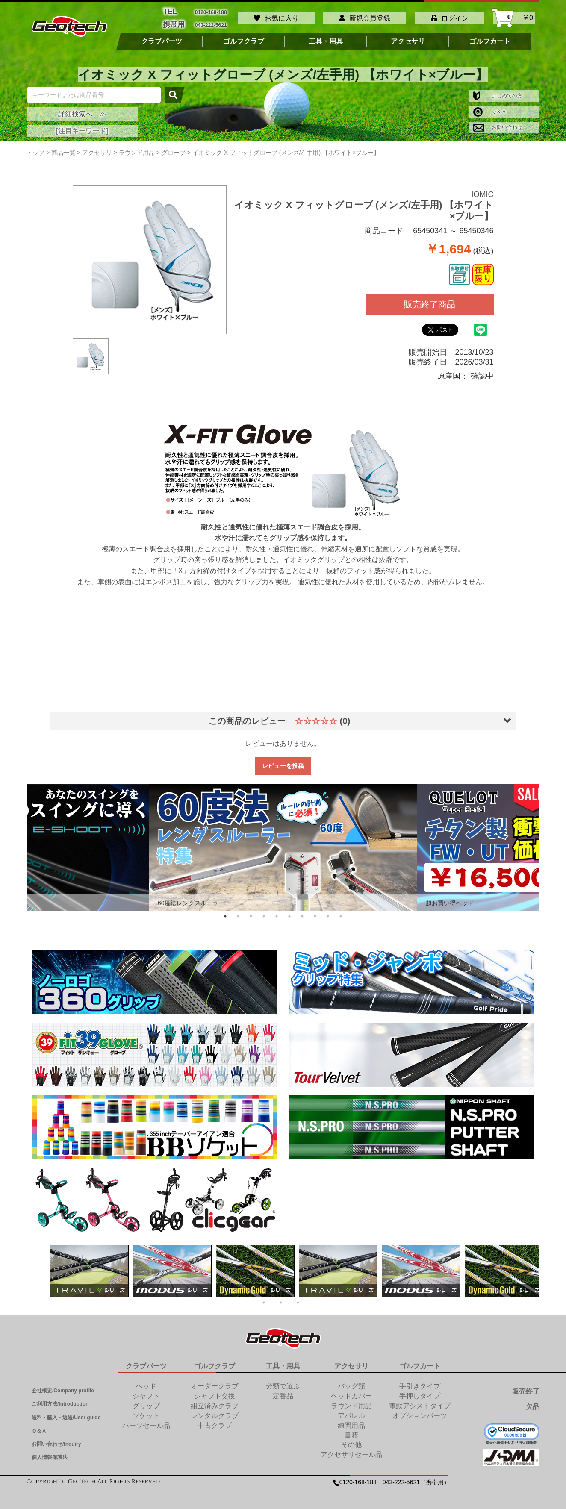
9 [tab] (328, 912)
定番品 (283, 1391)
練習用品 (351, 1421)
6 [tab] (289, 912)
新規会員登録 (364, 16)
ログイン (450, 16)
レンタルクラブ (215, 1411)
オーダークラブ (215, 1381)
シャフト (146, 1391)
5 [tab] (276, 912)
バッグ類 (351, 1381)
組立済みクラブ (215, 1401)
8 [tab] (315, 912)
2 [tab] (238, 912)
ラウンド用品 (351, 1401)
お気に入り (276, 16)
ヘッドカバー (351, 1391)
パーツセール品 (146, 1421)
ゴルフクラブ (243, 37)
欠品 (532, 1402)
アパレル (351, 1411)
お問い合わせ (497, 123)
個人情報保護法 (50, 1453)
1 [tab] (225, 912)
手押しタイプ (419, 1391)
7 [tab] (302, 912)
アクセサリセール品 (351, 1450)
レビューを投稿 (283, 761)
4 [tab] (263, 912)
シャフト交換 (214, 1391)
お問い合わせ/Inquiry (56, 1440)
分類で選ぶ (283, 1381)
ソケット (146, 1411)
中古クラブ (215, 1421)
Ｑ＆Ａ (490, 107)
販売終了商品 (429, 300)
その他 (351, 1440)
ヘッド (146, 1381)
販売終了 (525, 1387)
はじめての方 (497, 91)
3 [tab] (251, 912)
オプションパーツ (419, 1411)
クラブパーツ (161, 37)
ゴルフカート (489, 37)
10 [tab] (340, 912)
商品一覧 (63, 148)
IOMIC (483, 190)
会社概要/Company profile (63, 1386)
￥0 (514, 16)
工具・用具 (326, 37)
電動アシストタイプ (420, 1401)
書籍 (351, 1431)
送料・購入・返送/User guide (66, 1413)
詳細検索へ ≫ (82, 109)
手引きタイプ (419, 1381)
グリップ (146, 1401)
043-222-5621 (211, 21)
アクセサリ (408, 37)
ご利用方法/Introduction (60, 1400)
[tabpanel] (283, 843)
